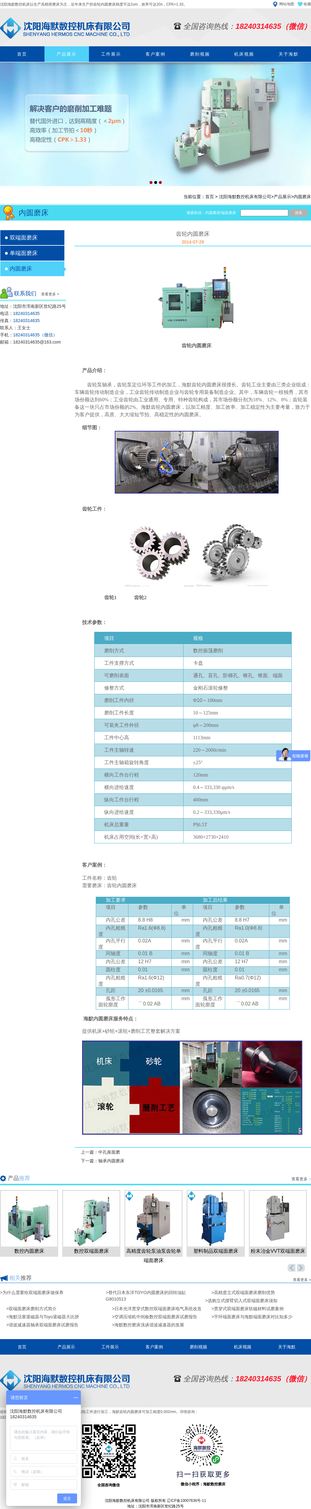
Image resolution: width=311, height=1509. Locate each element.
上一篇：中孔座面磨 (100, 1152)
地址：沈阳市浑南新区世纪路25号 (33, 306)
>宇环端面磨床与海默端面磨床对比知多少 (251, 1316)
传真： (20, 320)
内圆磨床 (302, 196)
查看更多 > (50, 294)
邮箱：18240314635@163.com (30, 342)
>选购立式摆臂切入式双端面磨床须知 (241, 1300)
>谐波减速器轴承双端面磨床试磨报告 (42, 1324)
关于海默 (289, 54)
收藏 (307, 4)
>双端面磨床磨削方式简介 (31, 1308)
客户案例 (155, 54)
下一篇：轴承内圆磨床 (102, 1160)
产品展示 (67, 54)
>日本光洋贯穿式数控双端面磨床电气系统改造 (157, 1308)
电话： (20, 313)
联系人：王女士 (15, 327)
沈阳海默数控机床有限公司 (245, 196)
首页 (22, 54)
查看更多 (301, 1179)
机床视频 (244, 54)
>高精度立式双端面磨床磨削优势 (243, 1292)
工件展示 (111, 54)
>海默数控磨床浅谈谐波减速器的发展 (148, 1324)
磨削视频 (200, 54)
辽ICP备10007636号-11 (186, 1500)
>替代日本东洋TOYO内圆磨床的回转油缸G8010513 (146, 1296)
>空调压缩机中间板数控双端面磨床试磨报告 (154, 1316)
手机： (28, 334)
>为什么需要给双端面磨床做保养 (31, 1292)
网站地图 (286, 4)
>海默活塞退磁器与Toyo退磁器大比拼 (42, 1316)
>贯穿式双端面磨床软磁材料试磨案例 (247, 1308)
